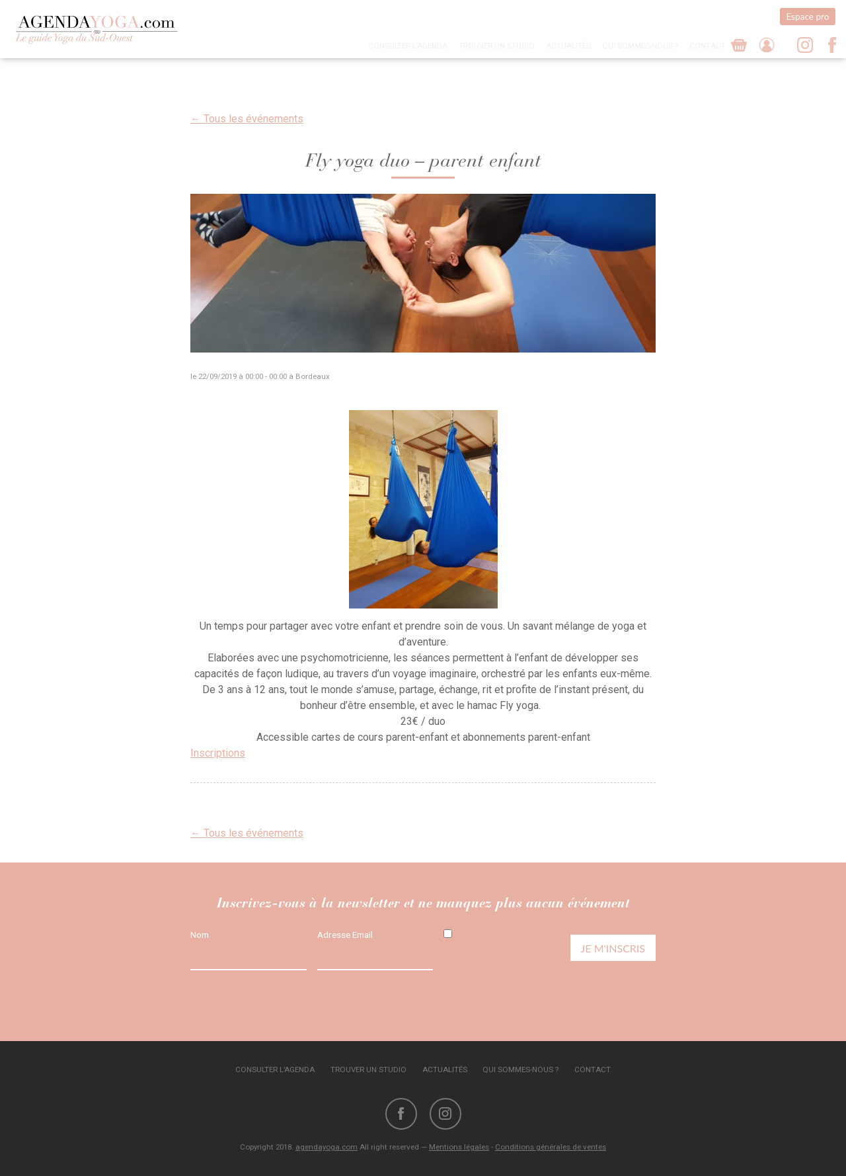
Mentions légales (459, 1147)
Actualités (568, 45)
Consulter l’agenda (407, 45)
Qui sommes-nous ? (640, 45)
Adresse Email (345, 934)
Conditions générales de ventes (550, 1147)
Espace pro (807, 16)
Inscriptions (217, 753)
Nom (199, 934)
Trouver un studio (497, 45)
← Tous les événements (246, 118)
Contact (707, 45)
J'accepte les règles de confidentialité (496, 939)
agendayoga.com (326, 1147)
